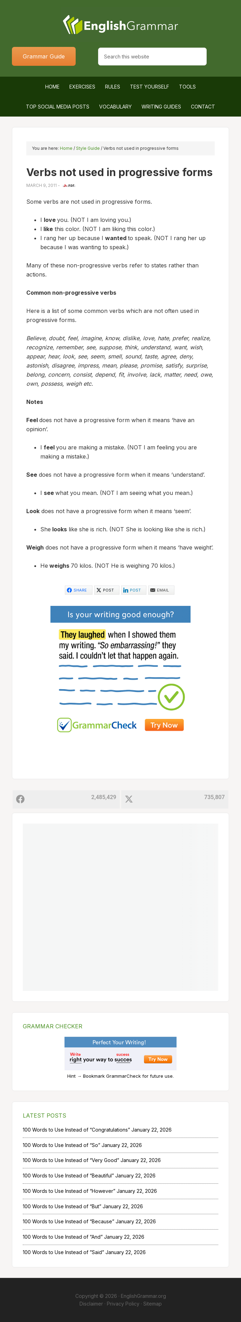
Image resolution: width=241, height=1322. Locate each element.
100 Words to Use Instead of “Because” (68, 1221)
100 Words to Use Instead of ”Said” (63, 1252)
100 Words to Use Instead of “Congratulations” (76, 1130)
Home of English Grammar (120, 24)
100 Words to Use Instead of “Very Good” (71, 1160)
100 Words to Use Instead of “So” (61, 1145)
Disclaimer (91, 1304)
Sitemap (152, 1304)
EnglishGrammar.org (143, 1296)
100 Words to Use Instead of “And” (63, 1237)
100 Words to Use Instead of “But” (62, 1206)
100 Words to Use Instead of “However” (69, 1191)
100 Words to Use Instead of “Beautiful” (68, 1175)
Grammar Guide (44, 56)
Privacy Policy (123, 1304)
